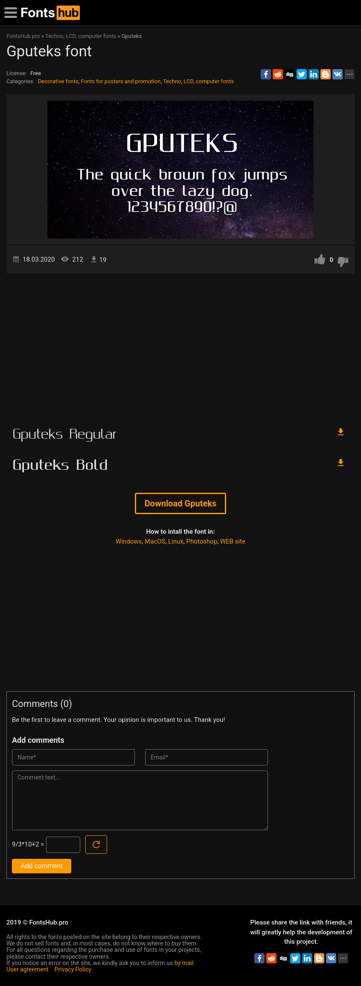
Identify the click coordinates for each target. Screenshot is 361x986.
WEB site (232, 541)
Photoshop (202, 541)
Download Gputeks (180, 503)
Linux (175, 541)
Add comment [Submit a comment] (41, 866)
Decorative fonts (58, 81)
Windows (129, 541)
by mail (184, 963)
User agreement (27, 969)
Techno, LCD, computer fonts (198, 81)
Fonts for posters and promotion (120, 81)
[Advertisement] (180, 346)
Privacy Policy (73, 969)
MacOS (155, 541)
